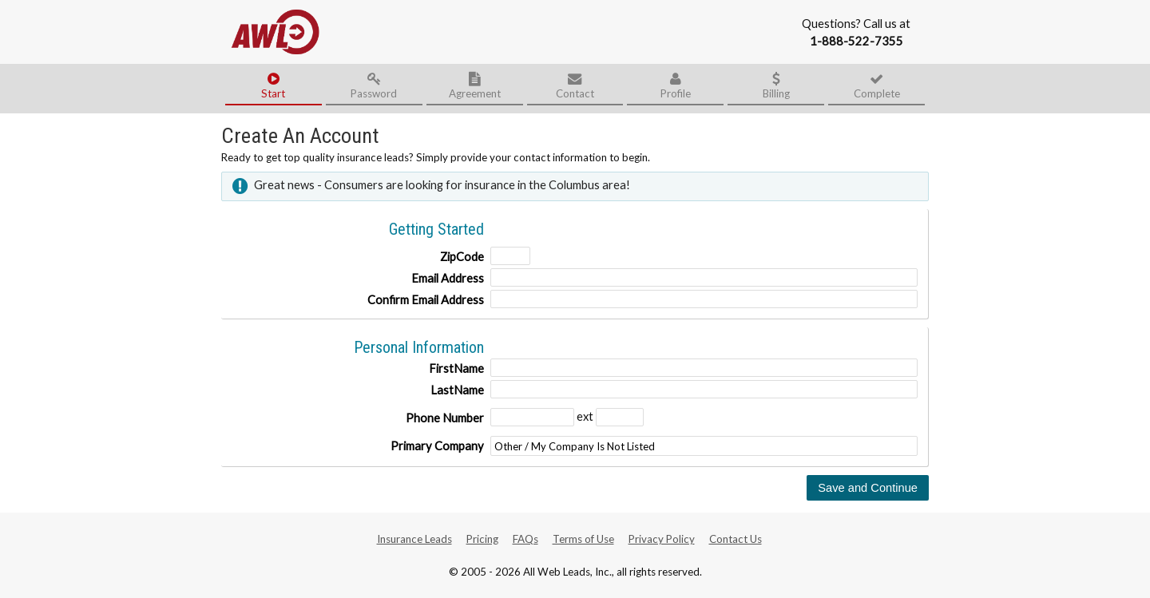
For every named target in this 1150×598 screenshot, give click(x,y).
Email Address (447, 278)
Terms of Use (583, 539)
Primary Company (437, 446)
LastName (457, 390)
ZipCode (462, 256)
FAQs (525, 539)
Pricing (482, 539)
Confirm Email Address (425, 300)
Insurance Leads (414, 539)
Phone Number (445, 418)
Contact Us (735, 539)
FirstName (456, 368)
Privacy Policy (662, 539)
